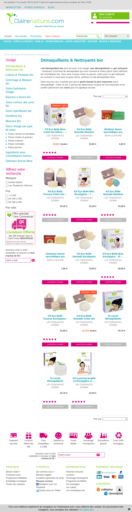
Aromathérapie (54, 41)
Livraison (70, 475)
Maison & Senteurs (110, 41)
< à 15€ (12, 195)
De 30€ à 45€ (15, 202)
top (119, 489)
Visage (7, 41)
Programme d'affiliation (16, 478)
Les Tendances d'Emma (20, 185)
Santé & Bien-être (75, 41)
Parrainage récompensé (88, 438)
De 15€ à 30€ (15, 198)
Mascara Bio (13, 121)
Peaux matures (15, 140)
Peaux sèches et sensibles (21, 134)
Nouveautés (21, 36)
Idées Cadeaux (52, 36)
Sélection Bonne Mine (19, 161)
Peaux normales (16, 144)
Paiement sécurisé (13, 438)
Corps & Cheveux (23, 41)
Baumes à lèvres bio (18, 97)
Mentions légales (44, 475)
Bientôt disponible (84, 157)
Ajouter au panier (55, 157)
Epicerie (92, 41)
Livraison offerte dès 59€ (28, 440)
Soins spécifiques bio (18, 110)
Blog (51, 7)
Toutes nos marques (15, 484)
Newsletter (13, 7)
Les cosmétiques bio (75, 490)
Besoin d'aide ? (13, 472)
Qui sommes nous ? (45, 472)
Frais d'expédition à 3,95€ (43, 440)
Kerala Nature (15, 182)
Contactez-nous (13, 475)
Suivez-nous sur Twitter (48, 490)
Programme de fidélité (76, 481)
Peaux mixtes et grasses (20, 137)
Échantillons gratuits (103, 438)
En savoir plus (87, 509)
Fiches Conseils (34, 7)
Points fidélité (73, 438)
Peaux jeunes (15, 147)
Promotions (36, 36)
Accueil (8, 36)
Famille (39, 41)
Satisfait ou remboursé (58, 438)
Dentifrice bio (14, 115)
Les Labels (71, 487)
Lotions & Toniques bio (19, 74)
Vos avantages (73, 484)
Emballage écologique (16, 481)
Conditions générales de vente (50, 478)
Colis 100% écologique (118, 438)
